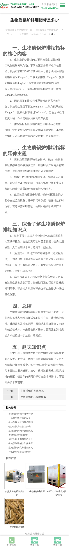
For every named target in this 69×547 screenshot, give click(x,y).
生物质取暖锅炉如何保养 (20, 443)
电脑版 (28, 533)
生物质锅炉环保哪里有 (33, 397)
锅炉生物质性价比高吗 (19, 426)
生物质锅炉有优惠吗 (32, 390)
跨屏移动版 (38, 533)
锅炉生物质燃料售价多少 (20, 439)
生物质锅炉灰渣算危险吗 (20, 422)
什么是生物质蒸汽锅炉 (19, 452)
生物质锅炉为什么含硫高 (20, 430)
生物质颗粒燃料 (17, 527)
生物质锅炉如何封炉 (18, 435)
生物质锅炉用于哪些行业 (20, 414)
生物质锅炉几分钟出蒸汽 (20, 447)
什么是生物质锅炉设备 (19, 418)
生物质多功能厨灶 (38, 491)
